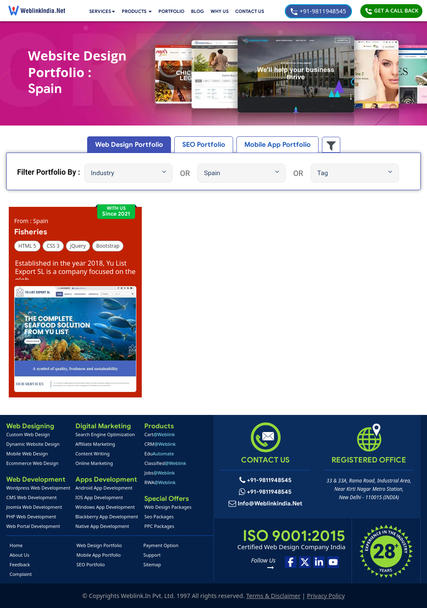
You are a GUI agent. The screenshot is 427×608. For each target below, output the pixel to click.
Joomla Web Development (34, 507)
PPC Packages (159, 526)
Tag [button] (354, 173)
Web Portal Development (33, 526)
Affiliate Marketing (95, 444)
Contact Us (255, 11)
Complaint (21, 574)
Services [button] (103, 11)
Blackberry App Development (106, 516)
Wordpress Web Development (38, 488)
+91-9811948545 (318, 11)
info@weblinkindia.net (270, 503)
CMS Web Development (31, 497)
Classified (165, 463)
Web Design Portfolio (99, 545)
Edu (159, 453)
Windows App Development (105, 507)
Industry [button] (128, 173)
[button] (139, 11)
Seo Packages (158, 516)
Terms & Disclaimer (273, 596)
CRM (160, 444)
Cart (159, 434)
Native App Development (102, 526)
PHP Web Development (31, 516)
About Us (19, 555)
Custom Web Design (28, 434)
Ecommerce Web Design (32, 463)
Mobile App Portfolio (98, 555)
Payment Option (160, 545)
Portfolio (175, 11)
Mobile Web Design (27, 453)
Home (16, 545)
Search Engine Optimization (105, 434)
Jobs (159, 473)
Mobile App (273, 144)
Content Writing (92, 453)
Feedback (20, 564)
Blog (201, 11)
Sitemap (152, 564)
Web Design (133, 144)
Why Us (224, 11)
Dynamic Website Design (33, 444)
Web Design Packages (167, 507)
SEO (204, 144)
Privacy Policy (326, 596)
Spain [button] (241, 173)
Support (152, 555)
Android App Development (104, 488)
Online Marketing (94, 463)
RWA (160, 482)
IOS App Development (99, 497)
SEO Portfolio (90, 564)
